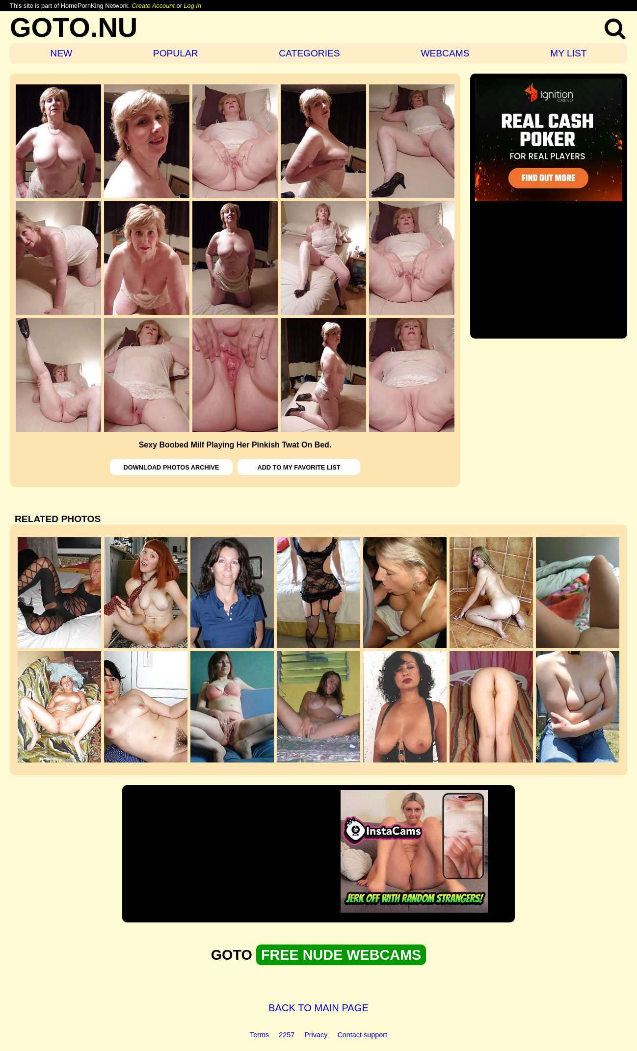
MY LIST (568, 53)
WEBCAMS (445, 53)
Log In (192, 5)
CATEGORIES (309, 53)
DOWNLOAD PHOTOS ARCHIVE (171, 467)
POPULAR (175, 53)
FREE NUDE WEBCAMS (341, 955)
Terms (259, 1035)
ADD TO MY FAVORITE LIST (298, 467)
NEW (61, 53)
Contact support (362, 1035)
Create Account (153, 5)
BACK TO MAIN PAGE (318, 1007)
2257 (286, 1035)
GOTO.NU (73, 27)
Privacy (315, 1035)
